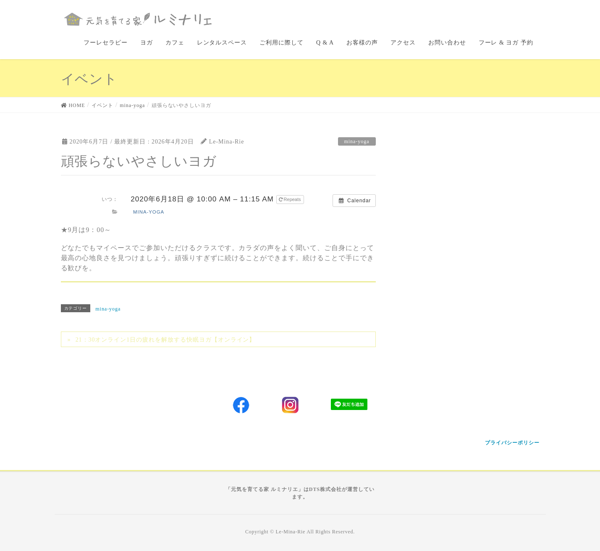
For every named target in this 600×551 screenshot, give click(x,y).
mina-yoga (356, 141)
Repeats (290, 199)
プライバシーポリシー (512, 443)
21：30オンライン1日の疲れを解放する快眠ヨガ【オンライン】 (166, 340)
